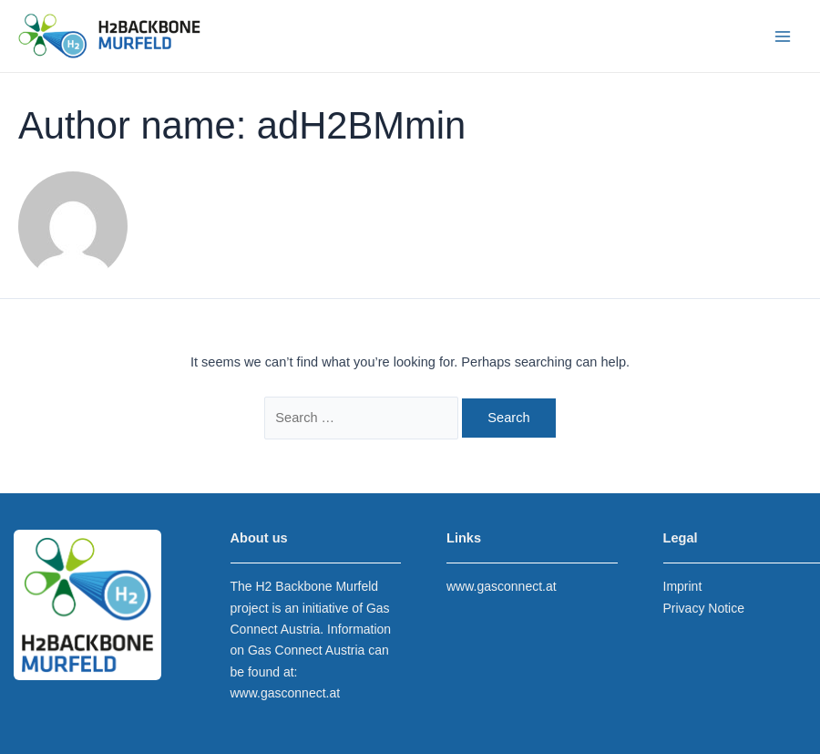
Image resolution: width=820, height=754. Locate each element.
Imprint (682, 586)
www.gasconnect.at (286, 693)
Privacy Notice (703, 608)
